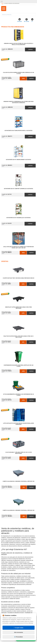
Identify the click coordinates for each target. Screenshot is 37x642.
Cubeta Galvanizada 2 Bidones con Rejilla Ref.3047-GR (18, 510)
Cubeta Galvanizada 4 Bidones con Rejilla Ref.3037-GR (18, 481)
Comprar (30, 49)
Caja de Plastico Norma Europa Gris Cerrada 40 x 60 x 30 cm (18, 73)
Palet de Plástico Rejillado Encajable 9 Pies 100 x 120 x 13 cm (18, 337)
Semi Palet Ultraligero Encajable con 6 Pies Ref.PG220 (18, 308)
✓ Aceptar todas (18, 627)
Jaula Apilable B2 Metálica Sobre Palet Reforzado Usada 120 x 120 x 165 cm (18, 247)
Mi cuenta (26, 20)
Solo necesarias (18, 632)
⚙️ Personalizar (18, 637)
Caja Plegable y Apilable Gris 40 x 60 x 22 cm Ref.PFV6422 (18, 453)
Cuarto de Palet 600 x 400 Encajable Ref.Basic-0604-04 (18, 278)
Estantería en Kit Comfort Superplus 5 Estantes (18, 188)
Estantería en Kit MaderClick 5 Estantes (18, 217)
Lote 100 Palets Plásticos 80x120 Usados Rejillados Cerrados (18, 424)
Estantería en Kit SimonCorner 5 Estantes (18, 159)
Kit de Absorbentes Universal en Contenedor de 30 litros (18, 395)
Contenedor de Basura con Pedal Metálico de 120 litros (18, 366)
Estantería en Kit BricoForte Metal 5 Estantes (18, 130)
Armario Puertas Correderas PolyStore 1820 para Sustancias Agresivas (18, 102)
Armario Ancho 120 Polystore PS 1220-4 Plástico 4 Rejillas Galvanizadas (18, 44)
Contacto (19, 20)
